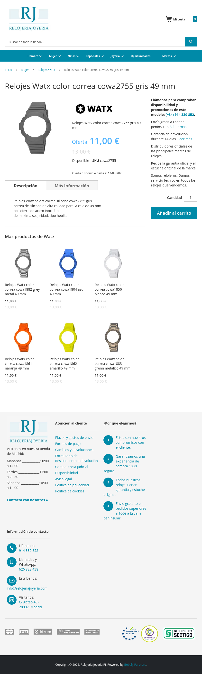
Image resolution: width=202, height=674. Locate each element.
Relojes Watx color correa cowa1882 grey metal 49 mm (22, 289)
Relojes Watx (46, 70)
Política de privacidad (72, 485)
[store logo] (29, 18)
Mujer (25, 70)
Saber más (178, 126)
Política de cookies (69, 491)
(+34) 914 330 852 (180, 114)
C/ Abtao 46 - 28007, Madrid (30, 604)
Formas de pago (68, 443)
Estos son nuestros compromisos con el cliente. (131, 442)
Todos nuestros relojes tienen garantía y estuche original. (124, 487)
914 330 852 (28, 550)
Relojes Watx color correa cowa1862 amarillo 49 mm (64, 363)
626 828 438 (28, 569)
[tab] (25, 185)
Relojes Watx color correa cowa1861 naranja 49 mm (19, 363)
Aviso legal (63, 479)
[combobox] (101, 41)
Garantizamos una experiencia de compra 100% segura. (124, 463)
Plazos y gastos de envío (74, 437)
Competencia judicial (71, 466)
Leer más (185, 139)
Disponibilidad (66, 473)
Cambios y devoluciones (74, 449)
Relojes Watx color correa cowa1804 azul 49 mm (67, 289)
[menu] (101, 56)
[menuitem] (34, 56)
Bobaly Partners (135, 665)
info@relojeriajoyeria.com (27, 588)
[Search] (191, 41)
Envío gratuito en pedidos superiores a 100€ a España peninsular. (124, 510)
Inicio (8, 70)
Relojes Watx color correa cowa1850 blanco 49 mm (109, 289)
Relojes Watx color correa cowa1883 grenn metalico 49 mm (112, 363)
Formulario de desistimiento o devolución (76, 458)
